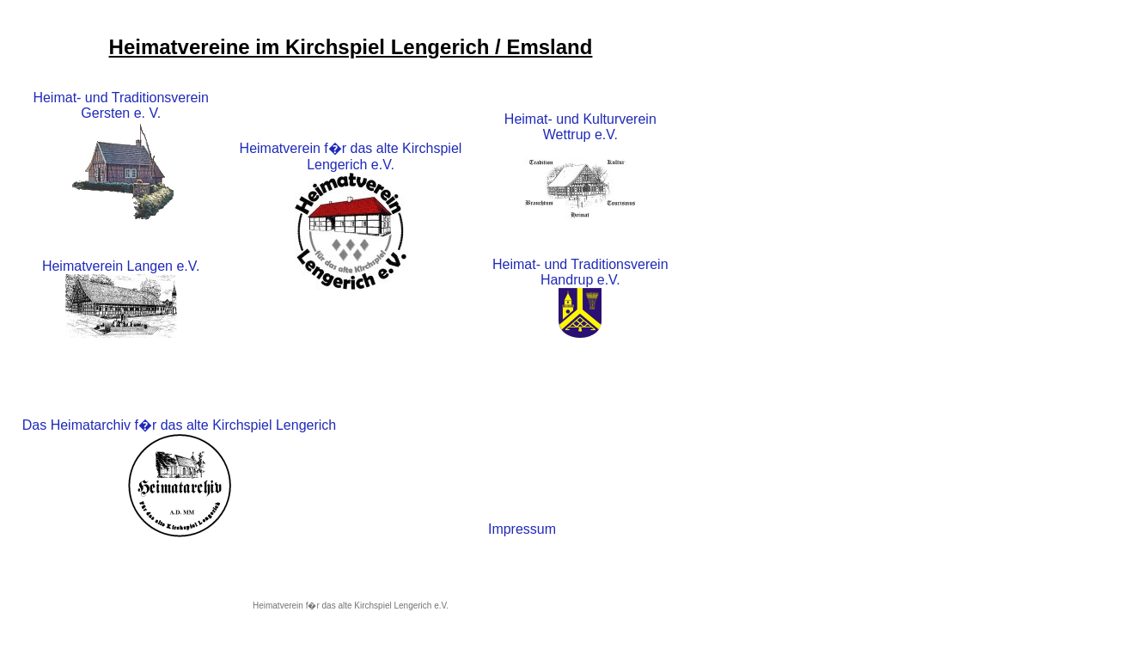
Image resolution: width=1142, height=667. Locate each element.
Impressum (522, 529)
